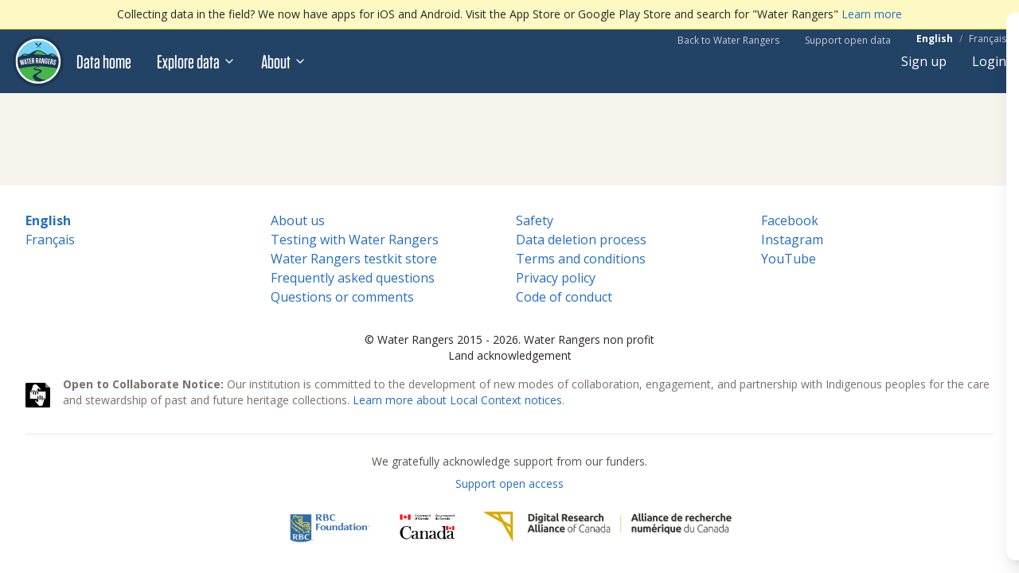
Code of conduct (564, 297)
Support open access (509, 483)
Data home (103, 61)
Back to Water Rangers (728, 40)
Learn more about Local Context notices (457, 399)
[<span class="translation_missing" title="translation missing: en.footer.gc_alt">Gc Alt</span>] (427, 527)
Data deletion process (581, 239)
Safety (534, 220)
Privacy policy (555, 277)
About (283, 61)
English (934, 39)
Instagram (792, 239)
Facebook (789, 220)
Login (989, 61)
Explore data (196, 61)
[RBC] (330, 527)
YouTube (788, 258)
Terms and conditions (581, 258)
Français (987, 39)
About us (298, 220)
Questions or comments (342, 297)
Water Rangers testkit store (354, 258)
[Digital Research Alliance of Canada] (607, 527)
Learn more (871, 13)
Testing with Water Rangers (355, 239)
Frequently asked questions (353, 277)
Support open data (848, 40)
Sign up (924, 61)
